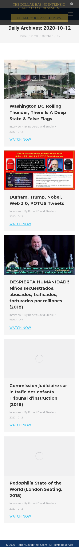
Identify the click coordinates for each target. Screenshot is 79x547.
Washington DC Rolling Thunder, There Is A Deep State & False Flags (37, 106)
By (39, 120)
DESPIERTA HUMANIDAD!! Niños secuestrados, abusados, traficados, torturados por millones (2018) (39, 288)
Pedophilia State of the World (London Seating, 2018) (35, 483)
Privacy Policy (43, 544)
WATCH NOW (20, 133)
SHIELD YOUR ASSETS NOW (39, 18)
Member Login (63, 544)
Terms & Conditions (19, 544)
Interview (15, 120)
